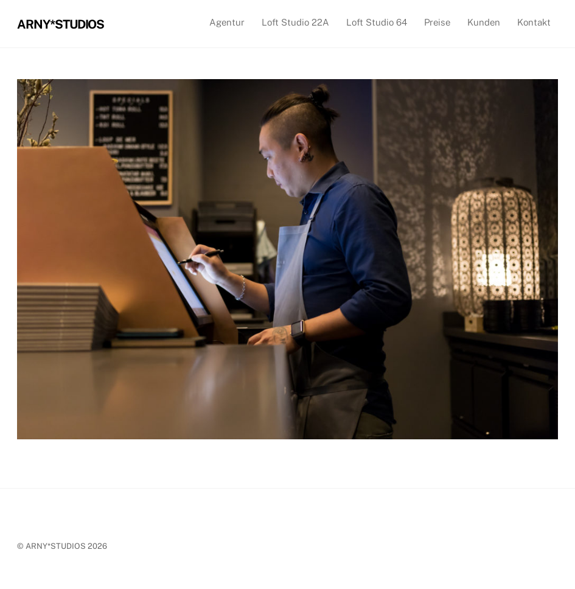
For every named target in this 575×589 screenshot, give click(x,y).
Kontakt (534, 22)
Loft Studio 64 (376, 22)
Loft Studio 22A (295, 22)
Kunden (483, 22)
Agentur (227, 22)
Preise (437, 22)
